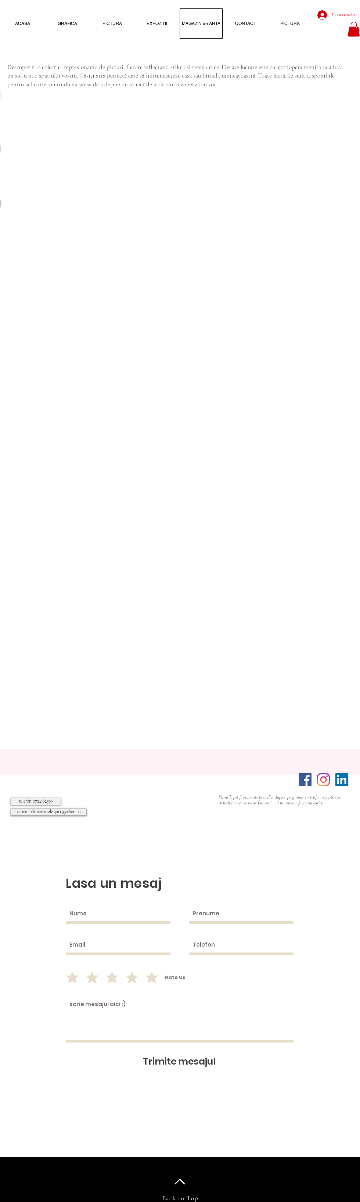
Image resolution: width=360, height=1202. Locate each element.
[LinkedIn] (341, 779)
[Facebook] (305, 779)
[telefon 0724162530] (36, 801)
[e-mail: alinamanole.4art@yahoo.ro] (48, 812)
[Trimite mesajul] (179, 1061)
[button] (354, 29)
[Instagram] (323, 779)
